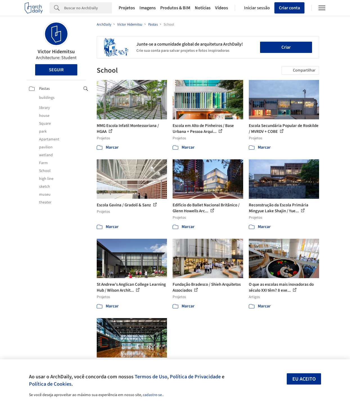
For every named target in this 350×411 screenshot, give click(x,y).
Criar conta (289, 8)
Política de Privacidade (195, 376)
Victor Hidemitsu (56, 51)
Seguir (56, 70)
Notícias (203, 8)
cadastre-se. (153, 395)
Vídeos (221, 8)
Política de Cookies (50, 384)
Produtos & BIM (175, 8)
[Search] (88, 8)
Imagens (147, 8)
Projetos (127, 8)
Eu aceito (304, 379)
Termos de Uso (151, 376)
